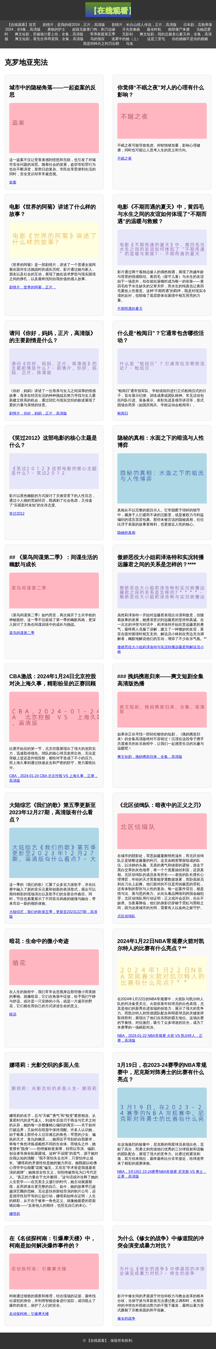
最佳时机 (154, 29)
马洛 (129, 43)
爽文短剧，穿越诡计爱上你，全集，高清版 (49, 34)
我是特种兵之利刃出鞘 (101, 43)
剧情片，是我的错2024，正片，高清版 (74, 25)
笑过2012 (17, 513)
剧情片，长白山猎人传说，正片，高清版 (144, 25)
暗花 (12, 1014)
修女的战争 (126, 1318)
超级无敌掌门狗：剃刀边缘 (93, 29)
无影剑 (127, 34)
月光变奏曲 (131, 29)
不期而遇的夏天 (130, 309)
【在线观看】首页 (21, 25)
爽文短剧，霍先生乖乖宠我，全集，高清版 (49, 39)
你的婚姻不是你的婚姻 (190, 39)
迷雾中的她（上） (125, 39)
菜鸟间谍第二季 (21, 633)
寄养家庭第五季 (102, 34)
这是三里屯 (156, 39)
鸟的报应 (97, 39)
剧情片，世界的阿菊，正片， (32, 287)
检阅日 (122, 413)
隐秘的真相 (126, 533)
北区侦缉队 (126, 916)
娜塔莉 (14, 1214)
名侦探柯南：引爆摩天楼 (29, 1314)
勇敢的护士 (56, 29)
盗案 (12, 182)
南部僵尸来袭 (179, 29)
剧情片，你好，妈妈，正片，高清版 (38, 413)
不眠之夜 (124, 158)
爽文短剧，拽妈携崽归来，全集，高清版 (149, 757)
